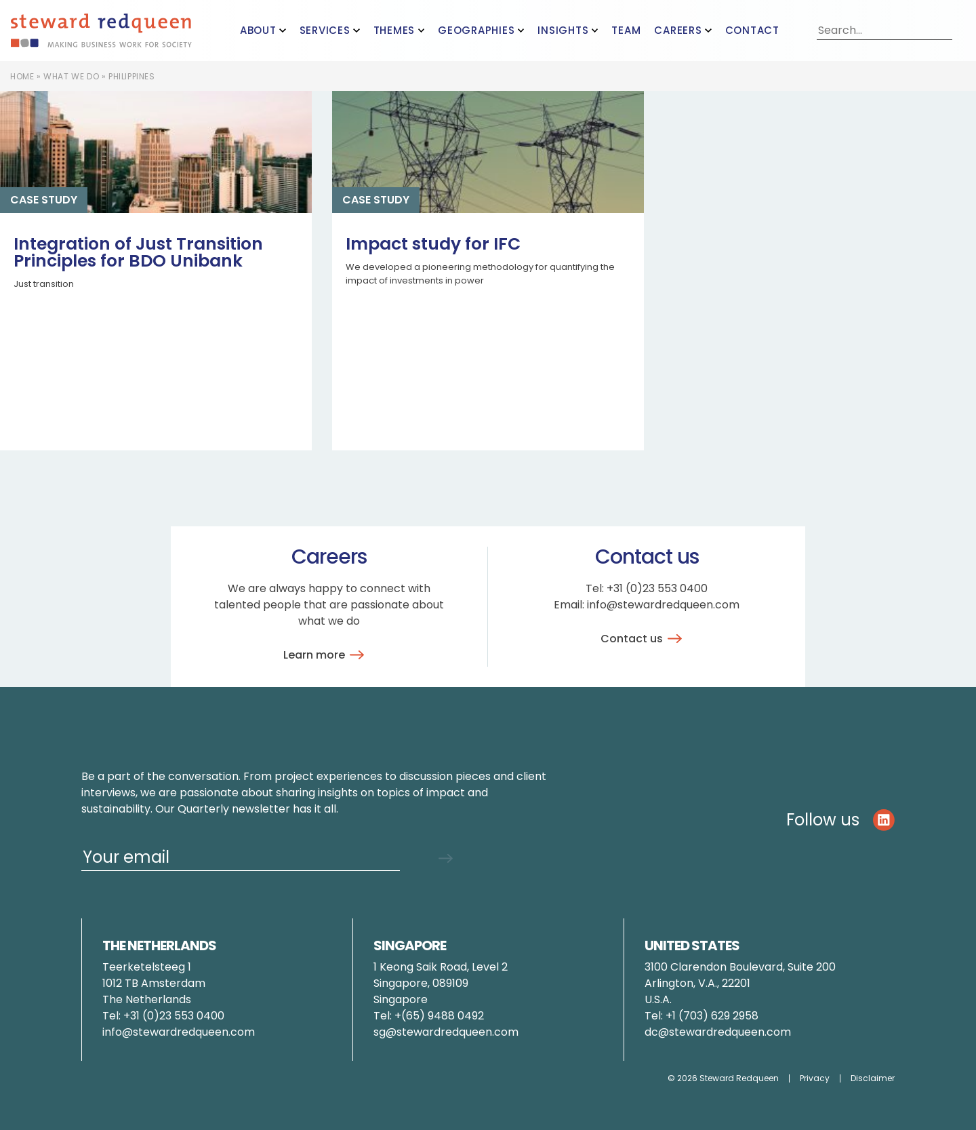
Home (22, 76)
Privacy (815, 1078)
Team (625, 30)
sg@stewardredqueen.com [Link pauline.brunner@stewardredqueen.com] (445, 1032)
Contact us (644, 638)
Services (325, 30)
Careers (678, 30)
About (258, 30)
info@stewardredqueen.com (663, 604)
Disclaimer (873, 1078)
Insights (562, 30)
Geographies (476, 30)
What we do (71, 76)
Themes (394, 30)
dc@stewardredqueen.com (718, 1032)
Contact (752, 30)
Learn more (326, 655)
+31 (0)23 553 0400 (657, 588)
